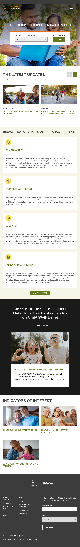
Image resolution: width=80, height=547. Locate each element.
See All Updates (9, 79)
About (5, 512)
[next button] (75, 74)
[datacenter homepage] (15, 7)
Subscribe (49, 527)
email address (47, 505)
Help (20, 498)
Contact (21, 501)
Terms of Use (23, 513)
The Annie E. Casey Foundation (40, 2)
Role (44, 515)
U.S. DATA (58, 39)
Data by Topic (7, 503)
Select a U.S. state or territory (25, 35)
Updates (5, 515)
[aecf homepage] (5, 7)
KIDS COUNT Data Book (40, 326)
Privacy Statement (25, 510)
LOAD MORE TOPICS (40, 293)
